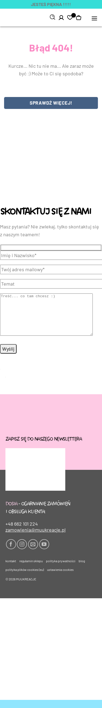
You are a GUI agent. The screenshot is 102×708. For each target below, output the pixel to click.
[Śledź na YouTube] (44, 552)
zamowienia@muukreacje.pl (35, 538)
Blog (82, 569)
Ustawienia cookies (60, 578)
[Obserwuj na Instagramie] (22, 552)
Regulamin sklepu (31, 569)
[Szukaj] (52, 17)
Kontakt (10, 569)
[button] (94, 18)
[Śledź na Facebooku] (11, 552)
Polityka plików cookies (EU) (24, 578)
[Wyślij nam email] (33, 552)
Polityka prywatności (60, 569)
